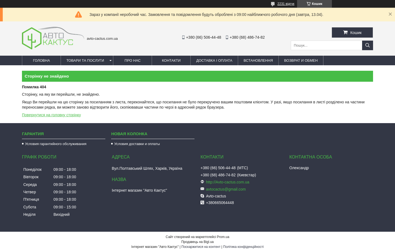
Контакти (171, 60)
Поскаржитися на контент (200, 247)
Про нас (133, 60)
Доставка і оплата (214, 60)
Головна (41, 60)
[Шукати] (367, 45)
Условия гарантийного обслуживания (55, 144)
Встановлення (258, 60)
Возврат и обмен (301, 60)
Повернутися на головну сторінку (51, 115)
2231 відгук (285, 4)
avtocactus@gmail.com (226, 189)
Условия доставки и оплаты (137, 144)
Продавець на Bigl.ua (197, 242)
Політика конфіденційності (243, 247)
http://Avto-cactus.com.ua (227, 182)
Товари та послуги (85, 60)
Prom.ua (223, 237)
